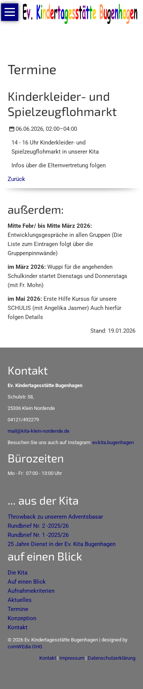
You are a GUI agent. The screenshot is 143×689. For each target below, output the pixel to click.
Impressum (71, 658)
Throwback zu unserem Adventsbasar (55, 516)
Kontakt (17, 627)
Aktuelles (20, 600)
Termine (18, 609)
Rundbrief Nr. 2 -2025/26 (38, 525)
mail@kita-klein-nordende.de (38, 431)
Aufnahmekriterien (31, 590)
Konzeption (22, 618)
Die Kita (17, 572)
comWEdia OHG (25, 646)
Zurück (16, 179)
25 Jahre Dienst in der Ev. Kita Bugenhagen (62, 544)
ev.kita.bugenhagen (113, 442)
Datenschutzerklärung (111, 658)
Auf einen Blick (27, 581)
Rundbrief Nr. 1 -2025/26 (38, 535)
